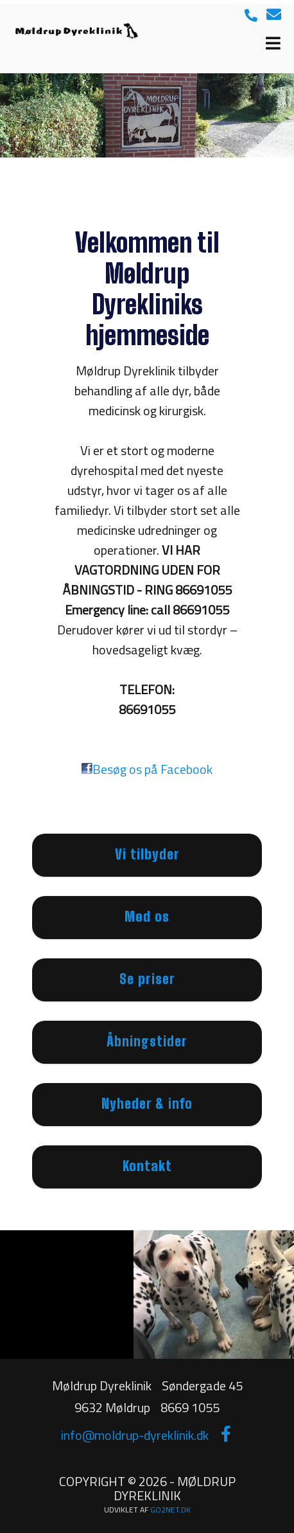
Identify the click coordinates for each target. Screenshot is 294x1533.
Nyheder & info (147, 1103)
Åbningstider (147, 1041)
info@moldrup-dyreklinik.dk (135, 1435)
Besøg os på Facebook (152, 769)
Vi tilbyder (147, 854)
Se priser (147, 979)
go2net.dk (170, 1509)
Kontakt (147, 1166)
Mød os (147, 916)
